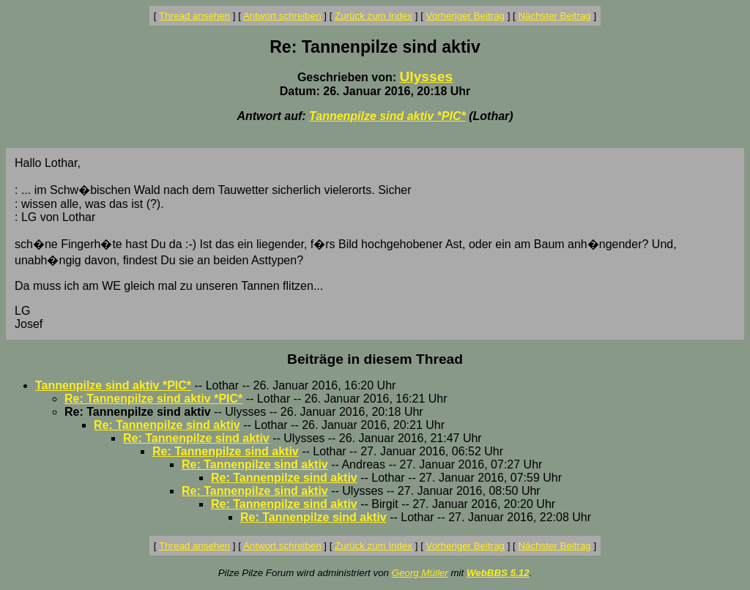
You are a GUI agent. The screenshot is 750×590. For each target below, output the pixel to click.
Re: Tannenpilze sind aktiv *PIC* (153, 398)
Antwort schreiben (282, 15)
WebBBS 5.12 (498, 572)
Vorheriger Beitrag (465, 15)
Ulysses (426, 76)
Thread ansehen (194, 15)
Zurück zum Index (373, 15)
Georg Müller (420, 572)
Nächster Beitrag (554, 15)
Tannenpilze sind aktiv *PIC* (387, 116)
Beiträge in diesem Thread (375, 359)
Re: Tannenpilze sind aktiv (167, 425)
